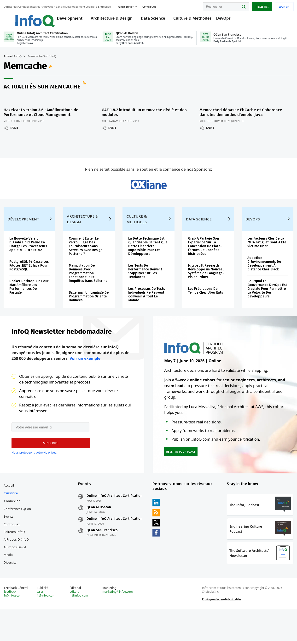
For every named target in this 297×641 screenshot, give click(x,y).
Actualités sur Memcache (43, 91)
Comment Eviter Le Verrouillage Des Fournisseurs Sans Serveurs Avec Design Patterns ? (86, 259)
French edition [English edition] (126, 5)
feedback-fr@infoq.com (14, 622)
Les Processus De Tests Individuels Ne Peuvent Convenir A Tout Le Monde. (146, 308)
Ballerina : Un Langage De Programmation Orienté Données (89, 310)
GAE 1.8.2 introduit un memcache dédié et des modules (146, 115)
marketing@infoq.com (118, 620)
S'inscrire (12, 514)
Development (64, 19)
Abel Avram (112, 123)
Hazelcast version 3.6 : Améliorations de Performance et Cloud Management (42, 115)
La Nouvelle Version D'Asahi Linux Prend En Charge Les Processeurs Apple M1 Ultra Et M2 (29, 258)
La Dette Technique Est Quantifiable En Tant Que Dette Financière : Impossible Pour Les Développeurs (148, 259)
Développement (24, 232)
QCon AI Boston (99, 529)
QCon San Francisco (102, 551)
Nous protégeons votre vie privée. (34, 470)
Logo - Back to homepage (24, 17)
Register (260, 5)
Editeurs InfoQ (15, 553)
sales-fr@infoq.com (47, 622)
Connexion (13, 522)
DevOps (218, 19)
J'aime (15, 130)
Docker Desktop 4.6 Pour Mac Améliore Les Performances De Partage (30, 300)
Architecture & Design (107, 19)
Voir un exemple (85, 375)
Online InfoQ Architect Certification (115, 517)
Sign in (283, 5)
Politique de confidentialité (221, 627)
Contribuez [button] (150, 5)
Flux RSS (52, 71)
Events (9, 538)
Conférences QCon (18, 530)
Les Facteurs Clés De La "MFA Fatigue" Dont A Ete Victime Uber (266, 256)
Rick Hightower (215, 123)
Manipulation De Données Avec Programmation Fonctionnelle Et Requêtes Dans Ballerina (89, 286)
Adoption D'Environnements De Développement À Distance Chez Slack (263, 277)
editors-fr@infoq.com (79, 622)
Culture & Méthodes (187, 19)
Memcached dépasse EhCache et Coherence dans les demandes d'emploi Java (245, 115)
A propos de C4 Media (16, 572)
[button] (49, 461)
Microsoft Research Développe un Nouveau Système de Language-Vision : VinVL (206, 285)
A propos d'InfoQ (17, 561)
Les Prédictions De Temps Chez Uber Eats (205, 304)
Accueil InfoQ (14, 61)
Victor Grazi (14, 123)
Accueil (10, 506)
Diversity (11, 583)
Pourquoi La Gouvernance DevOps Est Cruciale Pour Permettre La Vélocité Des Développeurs (266, 302)
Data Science (148, 19)
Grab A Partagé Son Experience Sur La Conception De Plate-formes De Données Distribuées (204, 259)
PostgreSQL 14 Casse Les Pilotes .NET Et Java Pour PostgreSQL (30, 279)
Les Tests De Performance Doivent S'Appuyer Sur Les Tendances (145, 285)
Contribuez (13, 545)
